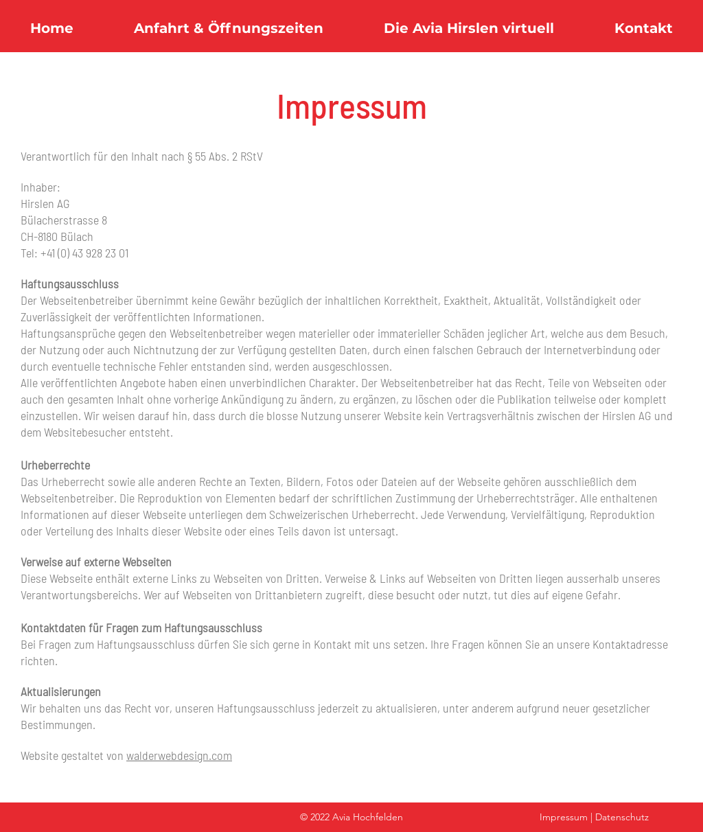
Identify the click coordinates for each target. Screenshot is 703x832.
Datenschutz (622, 817)
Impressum (564, 817)
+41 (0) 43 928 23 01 (84, 252)
